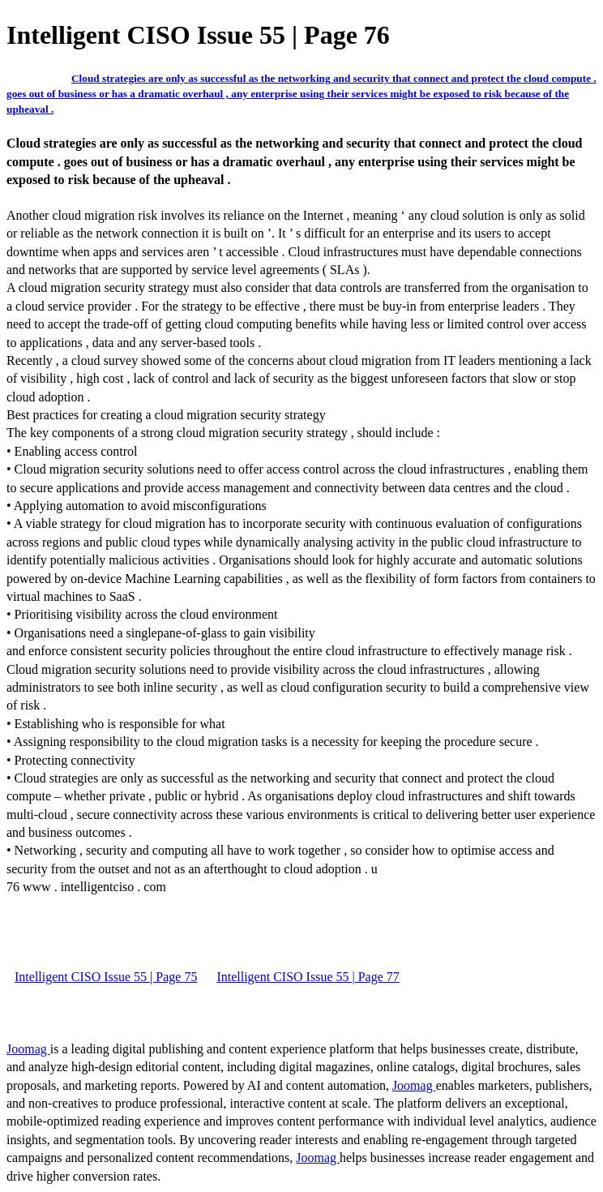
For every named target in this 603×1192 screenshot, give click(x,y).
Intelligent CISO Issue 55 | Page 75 (106, 977)
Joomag (28, 1049)
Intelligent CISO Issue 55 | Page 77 (307, 977)
